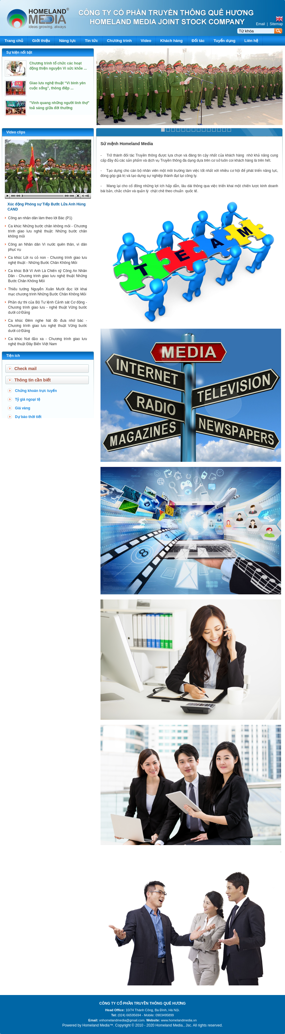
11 (214, 130)
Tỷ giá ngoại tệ (27, 399)
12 (219, 130)
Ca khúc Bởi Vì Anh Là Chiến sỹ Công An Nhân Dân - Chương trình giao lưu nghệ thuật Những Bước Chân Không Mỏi (47, 276)
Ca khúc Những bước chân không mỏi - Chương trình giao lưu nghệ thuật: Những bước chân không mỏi (47, 231)
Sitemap (276, 24)
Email (260, 24)
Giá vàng (22, 408)
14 (229, 130)
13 (224, 130)
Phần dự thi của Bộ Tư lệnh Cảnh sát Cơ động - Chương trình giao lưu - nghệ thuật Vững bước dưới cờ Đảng (47, 307)
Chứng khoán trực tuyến (36, 391)
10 (209, 130)
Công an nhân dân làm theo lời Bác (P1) (40, 218)
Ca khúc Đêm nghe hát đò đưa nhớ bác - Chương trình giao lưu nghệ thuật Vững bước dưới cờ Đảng (47, 325)
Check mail (25, 368)
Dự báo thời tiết (28, 417)
